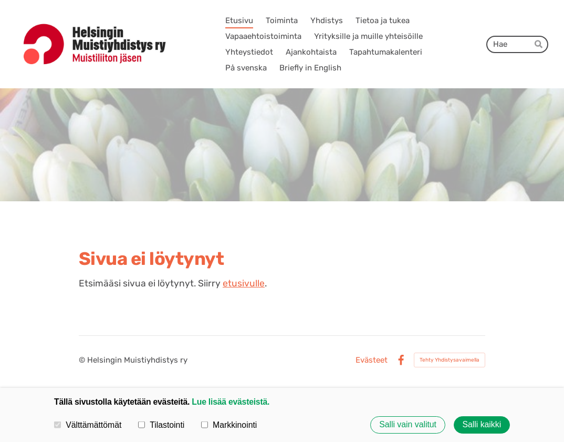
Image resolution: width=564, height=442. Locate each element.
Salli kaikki (481, 424)
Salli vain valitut (407, 424)
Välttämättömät (87, 424)
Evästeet (372, 360)
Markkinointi (229, 424)
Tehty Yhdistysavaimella (449, 360)
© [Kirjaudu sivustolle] (83, 360)
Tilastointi (161, 424)
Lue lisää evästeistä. (230, 401)
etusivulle (244, 283)
